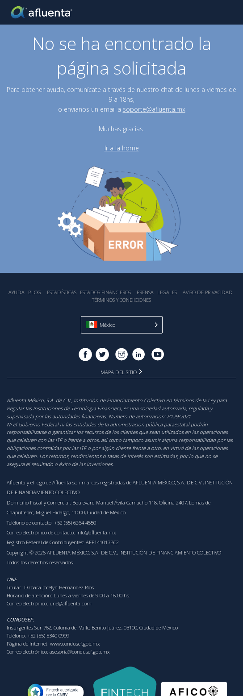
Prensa (145, 292)
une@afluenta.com (71, 603)
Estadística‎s (61, 292)
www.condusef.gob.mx (75, 643)
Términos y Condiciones (121, 299)
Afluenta (42, 12)
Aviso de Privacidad (208, 292)
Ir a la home (122, 148)
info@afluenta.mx (96, 532)
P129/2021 (179, 416)
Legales (167, 292)
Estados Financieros (105, 292)
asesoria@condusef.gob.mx (80, 651)
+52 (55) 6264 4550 (75, 522)
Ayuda (16, 292)
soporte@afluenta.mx (154, 109)
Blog (34, 292)
